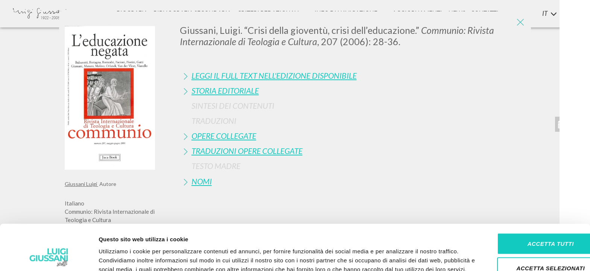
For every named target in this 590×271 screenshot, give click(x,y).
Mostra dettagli (396, 256)
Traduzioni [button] (214, 120)
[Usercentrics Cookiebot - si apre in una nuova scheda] (49, 256)
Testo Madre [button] (216, 165)
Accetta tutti (527, 197)
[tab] (352, 75)
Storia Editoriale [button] (225, 90)
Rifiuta (527, 246)
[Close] (519, 22)
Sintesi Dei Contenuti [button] (233, 105)
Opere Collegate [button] (224, 135)
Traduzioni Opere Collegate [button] (247, 150)
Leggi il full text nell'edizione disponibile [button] (274, 75)
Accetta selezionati (527, 222)
